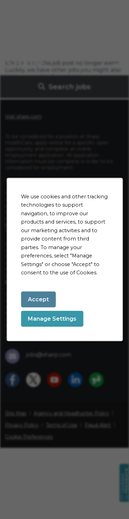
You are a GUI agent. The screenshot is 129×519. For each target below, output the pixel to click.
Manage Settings (52, 318)
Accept (38, 299)
